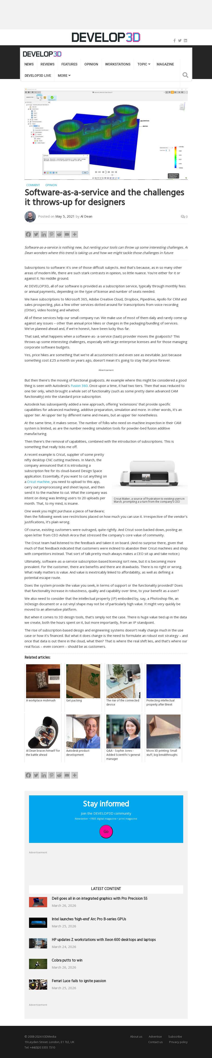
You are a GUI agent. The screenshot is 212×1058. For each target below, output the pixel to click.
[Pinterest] (51, 234)
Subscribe (175, 1036)
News (29, 64)
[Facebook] (28, 234)
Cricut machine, (39, 481)
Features (69, 64)
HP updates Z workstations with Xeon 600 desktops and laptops (104, 940)
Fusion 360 (79, 385)
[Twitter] (36, 234)
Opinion (91, 64)
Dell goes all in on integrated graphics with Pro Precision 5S (99, 899)
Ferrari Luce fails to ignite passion (79, 981)
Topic (142, 64)
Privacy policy (178, 1042)
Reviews (47, 64)
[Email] (66, 234)
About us (136, 1036)
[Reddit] (59, 234)
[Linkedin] (43, 234)
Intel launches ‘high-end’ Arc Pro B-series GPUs (89, 919)
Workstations (117, 64)
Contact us (155, 1042)
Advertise (155, 1036)
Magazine (165, 64)
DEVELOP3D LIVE (38, 76)
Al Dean (86, 216)
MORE (62, 76)
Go (106, 831)
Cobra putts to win (67, 960)
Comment (33, 185)
